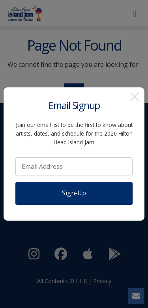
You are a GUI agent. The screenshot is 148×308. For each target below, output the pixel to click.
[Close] (134, 97)
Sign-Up (74, 193)
